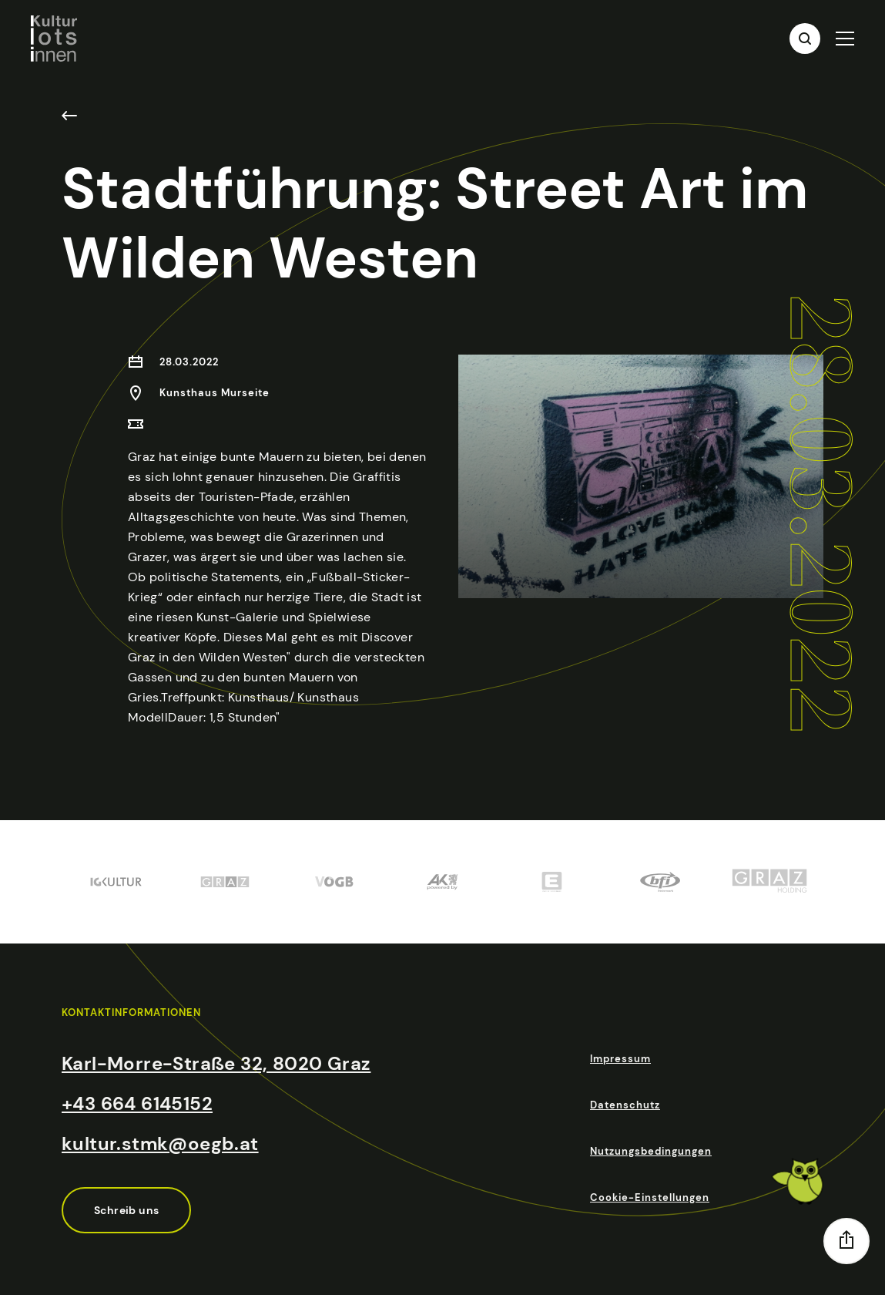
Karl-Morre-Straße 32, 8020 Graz (216, 1063)
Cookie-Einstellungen (649, 1197)
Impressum (620, 1058)
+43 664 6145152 (137, 1103)
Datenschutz (625, 1105)
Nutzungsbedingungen (651, 1151)
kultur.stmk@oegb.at (160, 1143)
